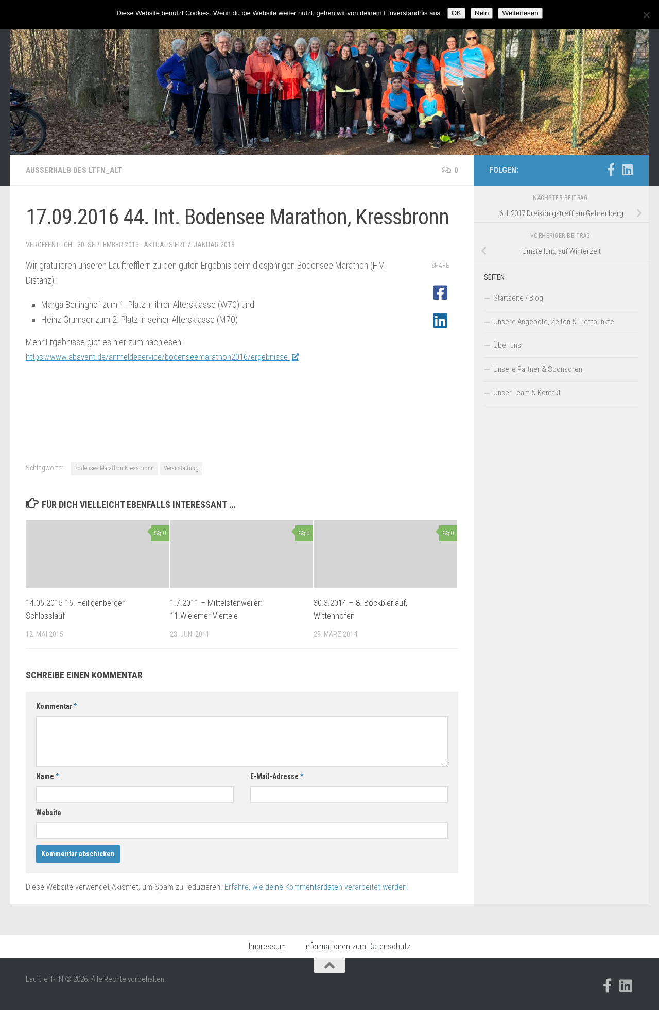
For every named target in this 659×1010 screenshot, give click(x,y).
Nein (482, 13)
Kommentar (56, 706)
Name (47, 776)
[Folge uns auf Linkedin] (627, 169)
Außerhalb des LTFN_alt (75, 170)
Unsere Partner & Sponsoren (537, 369)
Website (48, 812)
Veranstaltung (181, 468)
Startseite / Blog (518, 298)
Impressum (267, 946)
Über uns (507, 345)
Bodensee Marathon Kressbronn (114, 468)
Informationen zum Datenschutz (357, 946)
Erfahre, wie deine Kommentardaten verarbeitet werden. (316, 887)
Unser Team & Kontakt (527, 393)
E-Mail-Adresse (276, 776)
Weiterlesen (520, 13)
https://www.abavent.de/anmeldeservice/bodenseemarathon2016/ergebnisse (170, 356)
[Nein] (646, 15)
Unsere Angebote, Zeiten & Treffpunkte (553, 321)
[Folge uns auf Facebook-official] (610, 169)
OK (456, 13)
